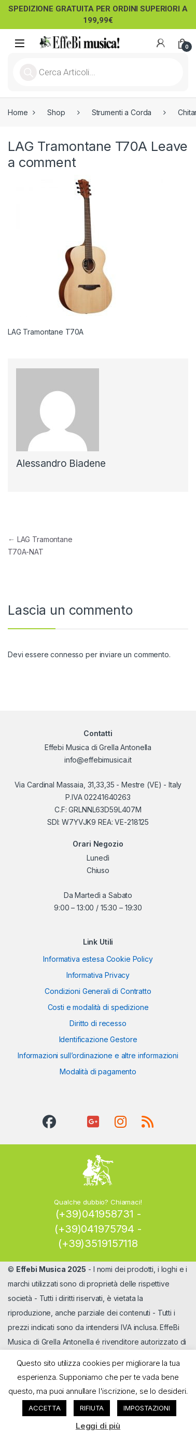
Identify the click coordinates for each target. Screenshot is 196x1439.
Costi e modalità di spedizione (98, 1007)
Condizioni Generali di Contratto (98, 991)
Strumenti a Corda (122, 112)
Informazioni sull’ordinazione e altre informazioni (98, 1055)
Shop (56, 112)
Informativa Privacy (98, 975)
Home (17, 112)
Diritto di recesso (97, 1023)
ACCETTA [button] (44, 1408)
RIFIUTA (92, 1408)
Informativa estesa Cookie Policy (98, 958)
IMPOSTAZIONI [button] (146, 1408)
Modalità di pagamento (98, 1071)
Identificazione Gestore (98, 1039)
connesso (66, 654)
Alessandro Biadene (60, 463)
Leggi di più (98, 1426)
